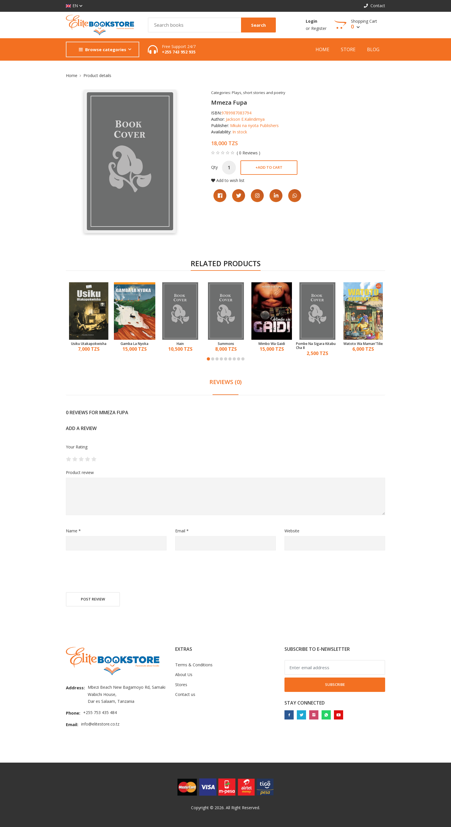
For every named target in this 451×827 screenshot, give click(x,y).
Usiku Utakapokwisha (88, 344)
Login (311, 21)
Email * (182, 531)
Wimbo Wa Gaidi (271, 344)
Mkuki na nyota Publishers (254, 125)
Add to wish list (227, 180)
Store (348, 49)
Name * (73, 531)
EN (72, 5)
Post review (93, 599)
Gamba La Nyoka (134, 344)
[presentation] (109, 572)
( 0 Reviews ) (248, 153)
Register (318, 28)
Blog (373, 49)
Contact (374, 5)
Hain (180, 344)
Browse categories (102, 49)
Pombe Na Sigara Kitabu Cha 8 (316, 346)
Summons (226, 344)
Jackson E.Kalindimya (245, 119)
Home (322, 49)
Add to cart (268, 167)
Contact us (185, 694)
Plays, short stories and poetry (258, 92)
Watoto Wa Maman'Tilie (363, 344)
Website (291, 531)
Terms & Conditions (194, 664)
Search (258, 25)
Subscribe (335, 684)
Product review (80, 472)
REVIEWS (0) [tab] (225, 382)
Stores (181, 684)
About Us (183, 674)
